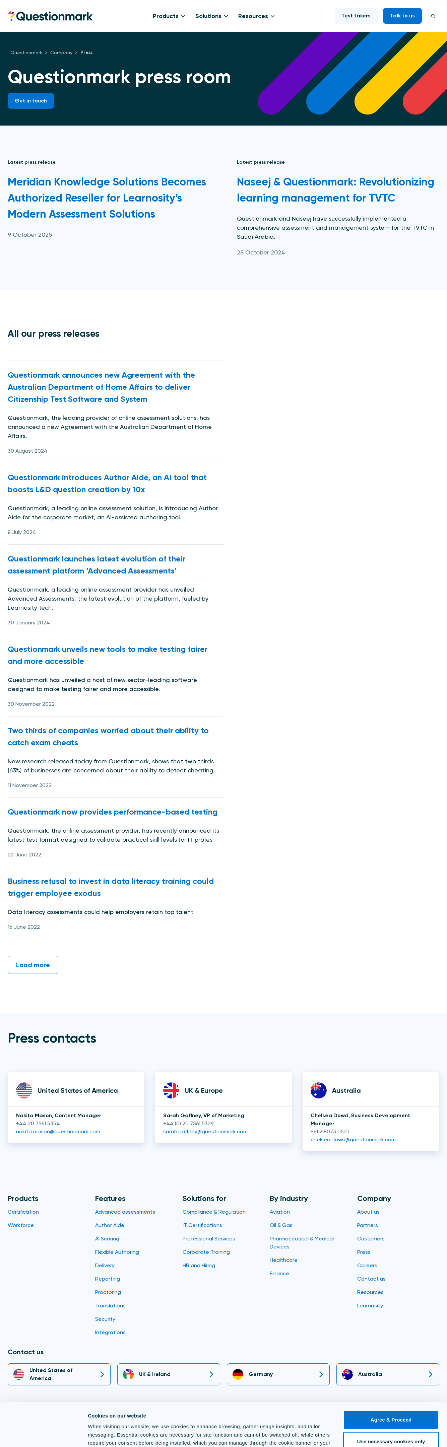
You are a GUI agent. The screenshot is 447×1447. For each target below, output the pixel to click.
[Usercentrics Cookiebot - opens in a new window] (43, 1434)
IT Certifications (202, 1225)
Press (364, 1252)
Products (166, 16)
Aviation (280, 1212)
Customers (371, 1238)
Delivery (105, 1265)
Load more (33, 965)
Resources (253, 16)
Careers (367, 1265)
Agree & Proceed (391, 1384)
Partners (367, 1225)
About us (368, 1212)
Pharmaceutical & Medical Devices (302, 1242)
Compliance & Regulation (214, 1212)
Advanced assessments (125, 1212)
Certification (23, 1212)
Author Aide (109, 1225)
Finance (279, 1273)
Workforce (21, 1225)
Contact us (371, 1279)
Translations (110, 1305)
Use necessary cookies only (391, 1406)
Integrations (110, 1332)
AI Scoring (107, 1238)
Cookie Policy (264, 1415)
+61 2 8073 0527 (330, 1131)
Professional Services (209, 1238)
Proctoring (108, 1292)
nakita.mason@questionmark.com (58, 1131)
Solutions (208, 16)
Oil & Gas (281, 1225)
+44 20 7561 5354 (38, 1123)
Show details (103, 1434)
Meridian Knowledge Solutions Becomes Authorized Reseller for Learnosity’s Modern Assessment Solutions (107, 197)
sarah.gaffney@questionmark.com (205, 1131)
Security (105, 1319)
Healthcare (284, 1260)
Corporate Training (206, 1252)
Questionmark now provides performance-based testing (113, 812)
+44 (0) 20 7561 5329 (188, 1123)
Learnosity (370, 1305)
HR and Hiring (199, 1265)
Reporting (107, 1279)
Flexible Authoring (117, 1252)
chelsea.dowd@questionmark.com (353, 1139)
